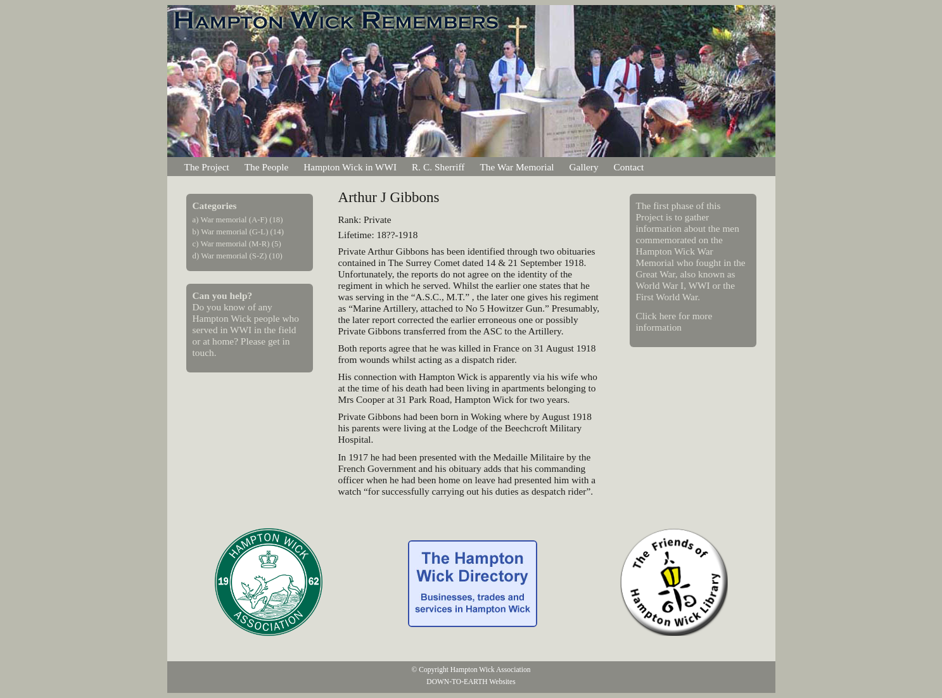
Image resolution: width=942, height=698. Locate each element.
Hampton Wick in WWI (350, 167)
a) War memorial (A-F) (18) (238, 219)
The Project (206, 167)
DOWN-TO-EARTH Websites (470, 681)
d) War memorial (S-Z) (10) (238, 255)
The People (267, 167)
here (667, 315)
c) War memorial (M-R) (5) (237, 243)
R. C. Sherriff (438, 167)
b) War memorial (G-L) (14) (238, 231)
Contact (629, 167)
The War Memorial (517, 167)
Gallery (584, 167)
